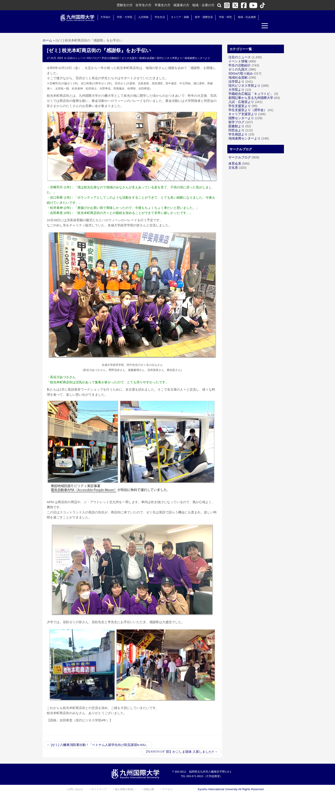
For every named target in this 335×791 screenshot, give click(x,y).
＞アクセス (166, 781)
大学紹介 (102, 17)
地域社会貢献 (147, 50)
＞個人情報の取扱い (123, 781)
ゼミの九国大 (129, 50)
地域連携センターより (197, 50)
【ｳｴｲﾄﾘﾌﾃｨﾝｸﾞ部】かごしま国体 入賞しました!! (181, 744)
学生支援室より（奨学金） (247, 102)
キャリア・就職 (176, 17)
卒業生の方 (162, 5)
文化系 (233, 159)
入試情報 (139, 17)
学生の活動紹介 (110, 50)
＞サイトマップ (98, 781)
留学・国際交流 (200, 17)
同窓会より (236, 122)
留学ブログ (236, 114)
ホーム (47, 32)
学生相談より (238, 126)
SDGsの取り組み (240, 65)
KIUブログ (93, 50)
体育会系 (234, 155)
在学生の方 (143, 5)
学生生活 (156, 17)
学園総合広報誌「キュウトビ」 (250, 86)
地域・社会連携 (243, 17)
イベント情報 (238, 53)
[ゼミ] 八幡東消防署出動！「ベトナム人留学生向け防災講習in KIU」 (98, 737)
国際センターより (241, 110)
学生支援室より (239, 98)
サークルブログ (239, 149)
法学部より (236, 73)
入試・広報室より (241, 94)
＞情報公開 (147, 781)
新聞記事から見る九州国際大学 (250, 90)
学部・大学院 (120, 17)
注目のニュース (76, 50)
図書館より (236, 118)
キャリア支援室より (242, 106)
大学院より (236, 81)
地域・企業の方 (203, 5)
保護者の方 (181, 5)
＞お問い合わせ (74, 781)
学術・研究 (221, 17)
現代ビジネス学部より (169, 50)
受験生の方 (125, 5)
